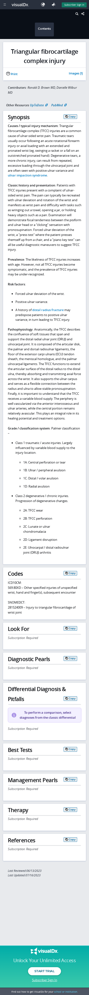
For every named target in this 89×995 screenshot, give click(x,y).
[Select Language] (44, 4)
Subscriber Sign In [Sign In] (74, 4)
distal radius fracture (48, 310)
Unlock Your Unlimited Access (44, 960)
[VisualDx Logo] (21, 4)
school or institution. (66, 991)
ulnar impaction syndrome (27, 175)
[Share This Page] (84, 14)
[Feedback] (54, 4)
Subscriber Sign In (44, 980)
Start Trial (44, 971)
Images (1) (76, 73)
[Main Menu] (4, 4)
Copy (72, 116)
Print (12, 74)
